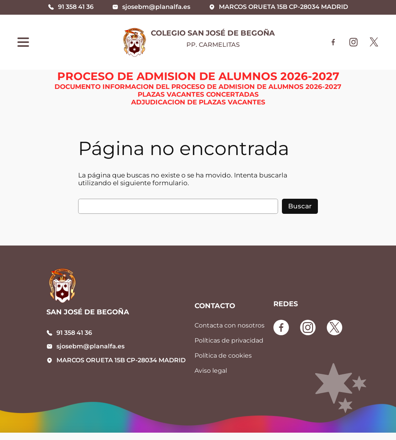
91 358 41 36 (74, 332)
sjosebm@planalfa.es (90, 346)
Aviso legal (211, 370)
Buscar (300, 206)
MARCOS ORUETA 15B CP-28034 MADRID (121, 360)
